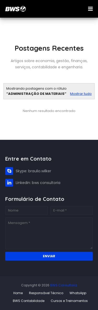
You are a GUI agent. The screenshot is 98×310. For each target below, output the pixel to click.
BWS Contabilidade (28, 301)
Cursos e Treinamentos (69, 301)
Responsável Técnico (46, 293)
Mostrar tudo (81, 93)
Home (18, 293)
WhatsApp (78, 293)
